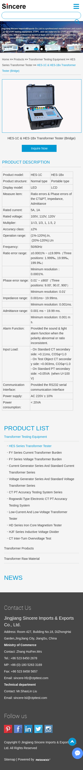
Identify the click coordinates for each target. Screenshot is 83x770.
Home (5, 59)
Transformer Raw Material (21, 558)
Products (19, 59)
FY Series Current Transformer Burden (35, 452)
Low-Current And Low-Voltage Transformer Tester (38, 515)
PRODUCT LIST (26, 428)
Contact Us (17, 608)
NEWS (13, 577)
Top (72, 742)
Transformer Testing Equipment (47, 59)
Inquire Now (39, 148)
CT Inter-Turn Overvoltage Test (30, 538)
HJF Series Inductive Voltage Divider (34, 532)
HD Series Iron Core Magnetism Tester (35, 525)
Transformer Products (19, 548)
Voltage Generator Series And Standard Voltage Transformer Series (41, 482)
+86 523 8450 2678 (24, 658)
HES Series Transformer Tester (30, 446)
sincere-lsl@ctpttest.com (30, 698)
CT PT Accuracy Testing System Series (35, 492)
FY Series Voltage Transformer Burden (35, 459)
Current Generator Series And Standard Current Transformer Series (41, 469)
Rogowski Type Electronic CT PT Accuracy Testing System (38, 502)
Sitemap (9, 759)
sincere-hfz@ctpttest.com (30, 678)
